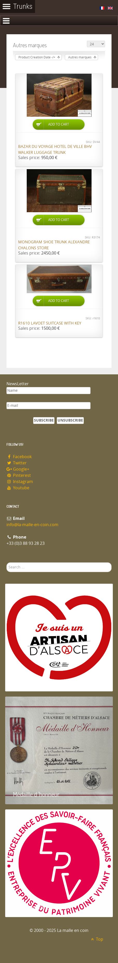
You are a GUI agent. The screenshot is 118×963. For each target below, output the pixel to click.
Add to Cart (58, 124)
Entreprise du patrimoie (41, 907)
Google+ (17, 469)
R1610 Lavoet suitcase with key (49, 323)
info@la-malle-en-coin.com (32, 524)
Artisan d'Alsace (31, 681)
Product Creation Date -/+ (36, 57)
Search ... (6, 562)
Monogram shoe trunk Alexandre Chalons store (54, 245)
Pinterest (18, 475)
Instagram (19, 481)
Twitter (16, 462)
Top (96, 939)
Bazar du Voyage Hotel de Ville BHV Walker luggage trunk (55, 149)
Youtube (17, 487)
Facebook (19, 456)
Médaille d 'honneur (36, 794)
